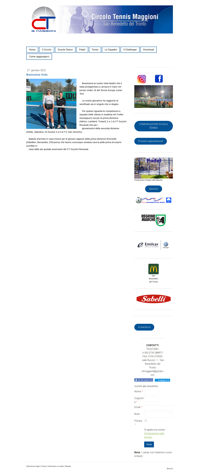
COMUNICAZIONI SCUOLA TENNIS (153, 126)
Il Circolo (46, 49)
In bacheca (144, 327)
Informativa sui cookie (56, 466)
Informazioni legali (33, 466)
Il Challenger (130, 49)
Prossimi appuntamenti (150, 141)
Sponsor (153, 188)
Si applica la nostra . (154, 433)
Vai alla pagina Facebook (146, 380)
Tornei (95, 49)
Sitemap (68, 466)
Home (32, 49)
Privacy (43, 466)
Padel (82, 49)
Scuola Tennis (65, 49)
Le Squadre (111, 49)
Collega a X (162, 380)
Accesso (170, 469)
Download (148, 49)
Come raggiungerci (39, 56)
